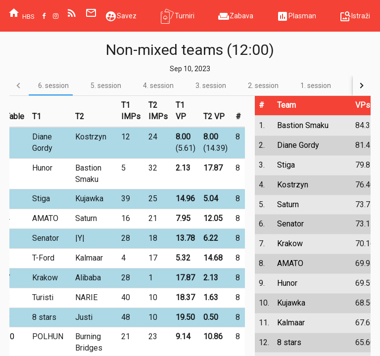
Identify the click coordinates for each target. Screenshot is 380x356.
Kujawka (291, 303)
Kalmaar (291, 322)
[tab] (53, 85)
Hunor (287, 283)
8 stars (289, 342)
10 (9, 336)
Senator (290, 223)
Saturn (288, 204)
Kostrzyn (292, 184)
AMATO (290, 263)
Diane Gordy (298, 145)
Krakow (290, 243)
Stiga (286, 165)
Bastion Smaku (303, 125)
